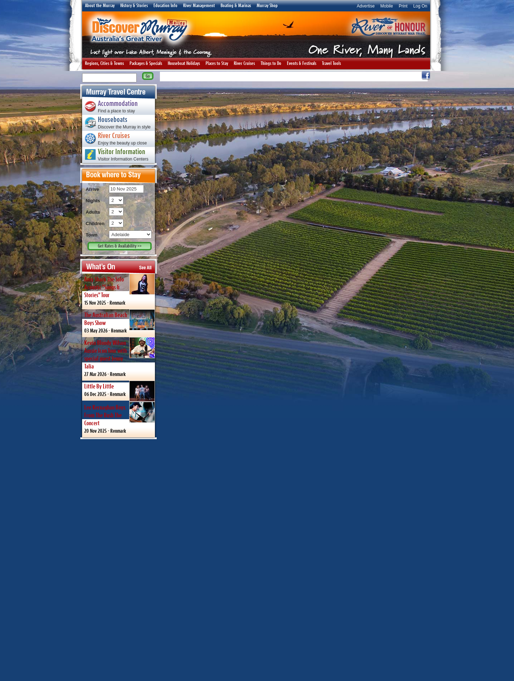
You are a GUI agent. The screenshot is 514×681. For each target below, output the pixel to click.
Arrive (92, 189)
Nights (93, 200)
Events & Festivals (301, 63)
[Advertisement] (118, 560)
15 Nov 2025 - (119, 289)
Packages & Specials (146, 63)
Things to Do (271, 63)
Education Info (165, 6)
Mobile (387, 6)
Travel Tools (331, 63)
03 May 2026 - (119, 321)
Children (95, 223)
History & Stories (134, 6)
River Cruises (244, 63)
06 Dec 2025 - (119, 391)
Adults (93, 212)
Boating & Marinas (236, 6)
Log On (420, 6)
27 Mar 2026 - (119, 357)
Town (91, 235)
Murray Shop (267, 6)
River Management (199, 6)
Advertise (366, 6)
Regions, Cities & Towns (104, 63)
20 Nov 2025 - (119, 417)
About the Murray (100, 6)
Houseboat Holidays (184, 63)
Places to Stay (217, 63)
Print (403, 6)
